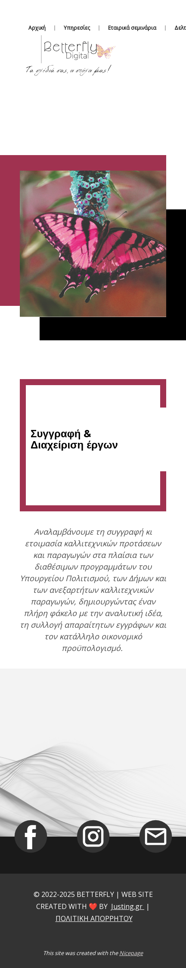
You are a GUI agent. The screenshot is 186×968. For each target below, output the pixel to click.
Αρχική (37, 28)
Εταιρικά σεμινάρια (132, 28)
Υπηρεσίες (77, 28)
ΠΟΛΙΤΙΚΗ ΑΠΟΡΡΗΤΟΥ (94, 918)
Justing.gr (127, 906)
